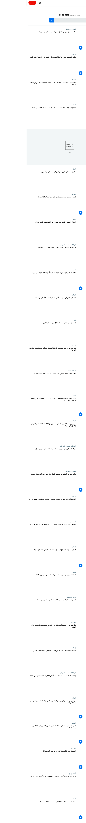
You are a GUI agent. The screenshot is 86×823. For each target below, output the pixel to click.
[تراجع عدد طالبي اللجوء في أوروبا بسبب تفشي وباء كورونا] (25, 180)
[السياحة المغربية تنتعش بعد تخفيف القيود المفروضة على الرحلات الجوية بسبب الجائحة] (25, 735)
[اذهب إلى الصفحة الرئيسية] (77, 3)
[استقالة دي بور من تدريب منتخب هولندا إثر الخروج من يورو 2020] (25, 584)
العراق (47, 698)
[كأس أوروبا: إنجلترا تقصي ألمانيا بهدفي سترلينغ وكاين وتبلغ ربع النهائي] (25, 382)
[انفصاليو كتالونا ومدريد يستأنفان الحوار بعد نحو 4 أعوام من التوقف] (25, 306)
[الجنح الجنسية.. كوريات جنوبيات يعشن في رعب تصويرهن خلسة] (25, 609)
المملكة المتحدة (44, 371)
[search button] (25, 20)
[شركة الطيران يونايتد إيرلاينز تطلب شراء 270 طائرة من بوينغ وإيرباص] (25, 458)
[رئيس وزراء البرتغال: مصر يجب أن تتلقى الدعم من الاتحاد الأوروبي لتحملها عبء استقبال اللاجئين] (25, 407)
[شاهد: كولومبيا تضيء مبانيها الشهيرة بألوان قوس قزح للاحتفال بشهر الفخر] (25, 66)
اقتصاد (47, 80)
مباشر (6, 3)
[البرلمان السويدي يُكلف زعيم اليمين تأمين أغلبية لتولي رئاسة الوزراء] (25, 231)
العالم (47, 105)
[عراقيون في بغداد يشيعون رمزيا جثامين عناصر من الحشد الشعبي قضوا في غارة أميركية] (25, 710)
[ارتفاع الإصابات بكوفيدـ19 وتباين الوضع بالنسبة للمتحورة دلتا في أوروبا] (25, 116)
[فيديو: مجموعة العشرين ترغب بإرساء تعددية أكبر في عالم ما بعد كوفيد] (25, 558)
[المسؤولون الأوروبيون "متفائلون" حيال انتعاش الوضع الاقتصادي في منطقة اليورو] (25, 91)
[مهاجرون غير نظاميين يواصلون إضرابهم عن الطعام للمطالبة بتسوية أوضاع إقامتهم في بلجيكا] (25, 432)
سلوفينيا (46, 622)
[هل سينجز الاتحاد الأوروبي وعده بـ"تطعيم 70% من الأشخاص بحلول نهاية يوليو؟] (25, 785)
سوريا (47, 194)
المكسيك (46, 748)
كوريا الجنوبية (45, 597)
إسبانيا (47, 295)
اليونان (47, 496)
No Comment (44, 29)
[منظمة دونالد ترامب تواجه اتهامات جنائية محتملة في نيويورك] (25, 256)
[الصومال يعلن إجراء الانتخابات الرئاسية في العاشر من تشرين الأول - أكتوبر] (25, 533)
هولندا (47, 572)
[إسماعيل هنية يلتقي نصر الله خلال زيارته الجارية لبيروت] (25, 332)
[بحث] (43, 20)
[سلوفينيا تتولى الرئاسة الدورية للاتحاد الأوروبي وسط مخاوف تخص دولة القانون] (25, 634)
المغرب (47, 723)
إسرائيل (46, 345)
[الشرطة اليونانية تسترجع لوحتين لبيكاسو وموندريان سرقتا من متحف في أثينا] (25, 508)
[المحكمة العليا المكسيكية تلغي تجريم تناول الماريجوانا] (25, 760)
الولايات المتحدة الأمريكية (41, 245)
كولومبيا (46, 54)
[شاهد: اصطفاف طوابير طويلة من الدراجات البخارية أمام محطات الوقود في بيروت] (25, 281)
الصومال (46, 522)
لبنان (48, 270)
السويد (47, 219)
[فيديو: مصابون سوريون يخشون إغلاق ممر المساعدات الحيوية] (25, 206)
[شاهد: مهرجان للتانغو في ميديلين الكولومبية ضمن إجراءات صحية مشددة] (25, 483)
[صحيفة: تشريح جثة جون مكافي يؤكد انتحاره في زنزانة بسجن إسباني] (25, 659)
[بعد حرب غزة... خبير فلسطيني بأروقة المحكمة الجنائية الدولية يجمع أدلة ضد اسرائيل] (25, 357)
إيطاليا (47, 547)
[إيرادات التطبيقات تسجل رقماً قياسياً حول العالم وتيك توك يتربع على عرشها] (25, 684)
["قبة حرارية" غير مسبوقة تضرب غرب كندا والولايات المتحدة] (25, 810)
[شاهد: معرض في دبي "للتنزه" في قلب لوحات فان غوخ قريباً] (25, 41)
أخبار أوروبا (45, 421)
